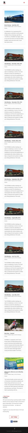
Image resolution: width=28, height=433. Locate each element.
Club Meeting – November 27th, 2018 (13, 102)
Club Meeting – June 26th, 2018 (11, 294)
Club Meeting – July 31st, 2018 (11, 256)
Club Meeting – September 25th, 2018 (13, 179)
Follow (15, 421)
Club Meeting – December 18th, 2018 (13, 63)
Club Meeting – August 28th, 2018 (12, 217)
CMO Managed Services (16, 431)
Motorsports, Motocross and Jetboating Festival (13, 372)
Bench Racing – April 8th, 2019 (11, 25)
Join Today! (14, 417)
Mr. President (8, 26)
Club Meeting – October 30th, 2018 (12, 140)
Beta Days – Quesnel (9, 333)
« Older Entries (6, 396)
